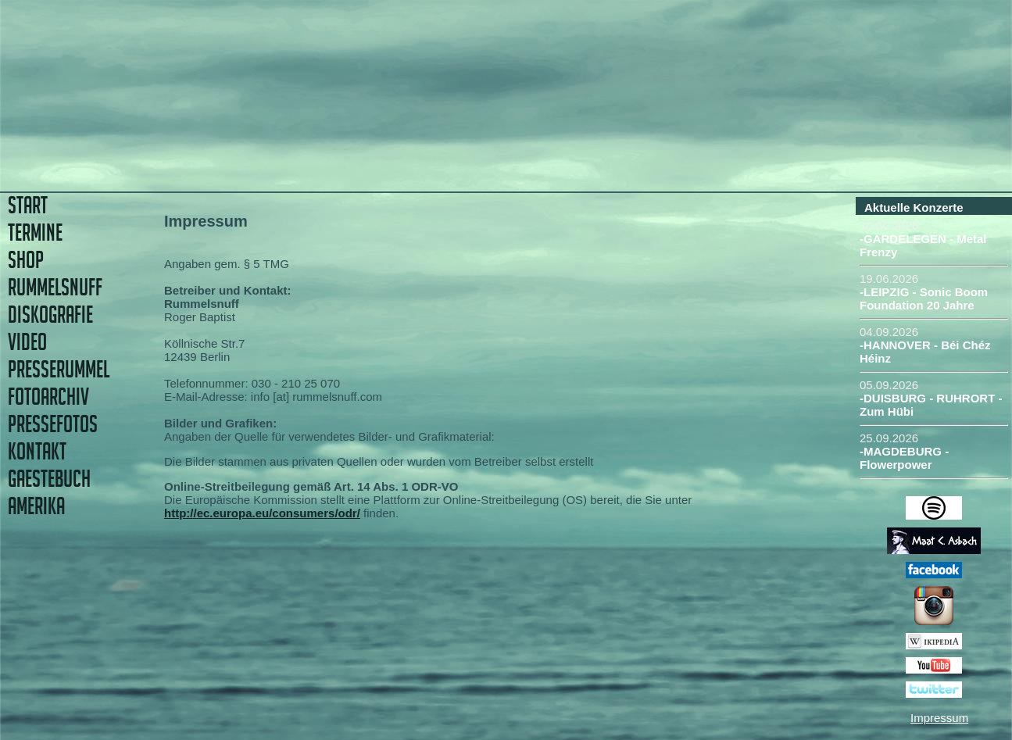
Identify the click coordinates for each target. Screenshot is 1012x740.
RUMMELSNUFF (55, 287)
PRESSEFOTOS (53, 424)
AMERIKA (36, 506)
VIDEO (27, 342)
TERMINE (35, 232)
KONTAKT (37, 451)
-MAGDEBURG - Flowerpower (904, 458)
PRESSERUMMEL (58, 369)
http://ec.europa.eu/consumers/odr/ (262, 513)
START (28, 205)
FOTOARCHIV (48, 396)
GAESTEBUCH (49, 479)
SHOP (26, 260)
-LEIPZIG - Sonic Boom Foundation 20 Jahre (924, 298)
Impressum (939, 717)
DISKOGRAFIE (50, 314)
